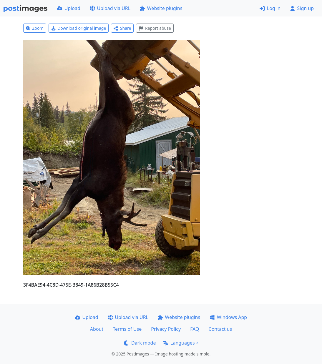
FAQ (194, 329)
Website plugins (161, 8)
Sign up (302, 8)
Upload (68, 8)
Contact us (220, 329)
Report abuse (155, 28)
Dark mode (140, 343)
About (96, 329)
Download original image (78, 28)
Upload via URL (110, 8)
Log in (270, 8)
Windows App (228, 317)
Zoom (35, 28)
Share (122, 28)
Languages (179, 343)
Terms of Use (127, 329)
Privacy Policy (166, 329)
